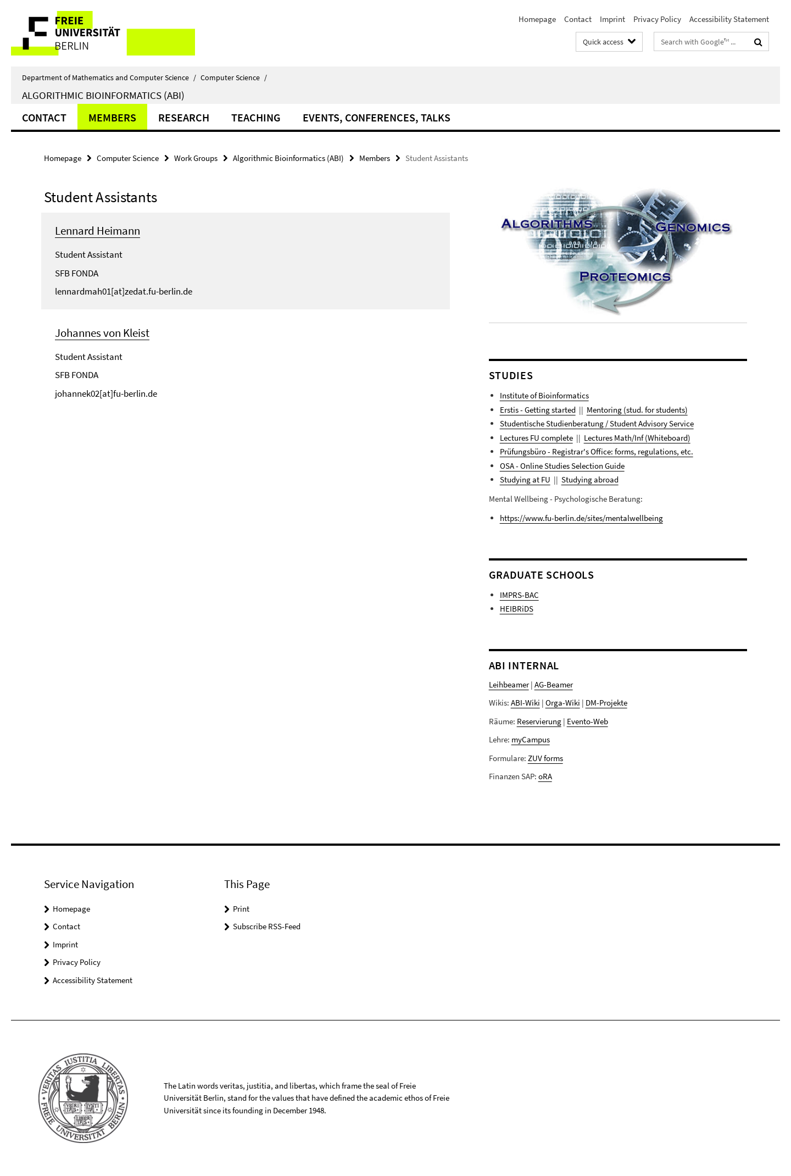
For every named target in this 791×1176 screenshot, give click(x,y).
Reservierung (539, 721)
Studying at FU (525, 479)
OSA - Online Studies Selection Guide (562, 466)
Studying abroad (590, 479)
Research (183, 117)
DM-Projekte (606, 702)
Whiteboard (668, 437)
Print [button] (241, 908)
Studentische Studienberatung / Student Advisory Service (597, 423)
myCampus (530, 739)
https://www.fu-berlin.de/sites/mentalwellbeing (581, 518)
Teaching (256, 117)
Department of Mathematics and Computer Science (109, 77)
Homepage (537, 19)
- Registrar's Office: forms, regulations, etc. (619, 451)
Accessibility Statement (729, 19)
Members (112, 117)
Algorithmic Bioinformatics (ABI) (103, 95)
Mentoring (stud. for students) (637, 409)
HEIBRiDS (516, 608)
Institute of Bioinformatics (544, 395)
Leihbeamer (509, 684)
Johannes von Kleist (102, 332)
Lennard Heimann (97, 230)
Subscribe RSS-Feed (266, 926)
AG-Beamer (553, 684)
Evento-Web (587, 721)
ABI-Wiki (525, 702)
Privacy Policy (657, 19)
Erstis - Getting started (538, 409)
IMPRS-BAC (519, 595)
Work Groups (196, 158)
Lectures (598, 437)
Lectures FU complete (536, 437)
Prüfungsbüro (523, 451)
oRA (545, 776)
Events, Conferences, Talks (376, 117)
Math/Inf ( (630, 437)
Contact (578, 19)
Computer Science (233, 77)
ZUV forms (545, 758)
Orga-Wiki (562, 702)
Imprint (612, 19)
